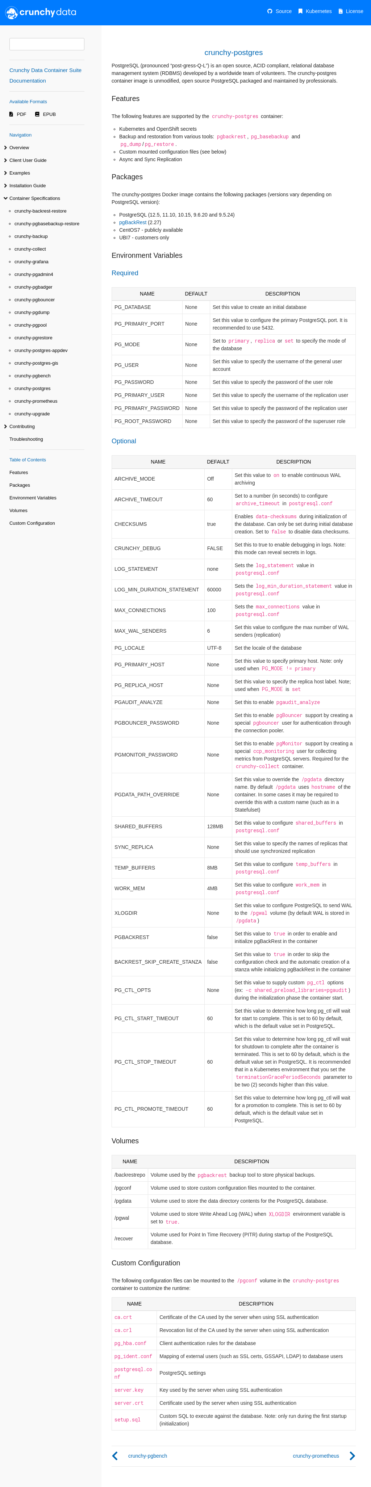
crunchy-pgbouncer (34, 299)
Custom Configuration (32, 523)
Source (284, 11)
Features (18, 472)
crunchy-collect (30, 249)
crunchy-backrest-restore (40, 211)
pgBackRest (132, 222)
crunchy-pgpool (30, 325)
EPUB (49, 114)
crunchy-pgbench (32, 375)
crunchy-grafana (31, 261)
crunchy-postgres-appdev (41, 350)
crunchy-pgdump (32, 312)
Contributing (22, 426)
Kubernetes (319, 11)
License (354, 11)
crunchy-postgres (32, 388)
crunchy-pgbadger (33, 287)
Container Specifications (34, 198)
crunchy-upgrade (32, 413)
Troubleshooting (26, 439)
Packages (19, 485)
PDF (21, 114)
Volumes (18, 510)
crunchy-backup (31, 236)
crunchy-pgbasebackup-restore (46, 223)
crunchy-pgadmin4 (33, 274)
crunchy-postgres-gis (36, 363)
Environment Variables (33, 497)
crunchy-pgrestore (33, 337)
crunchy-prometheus (36, 401)
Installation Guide (27, 185)
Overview (19, 147)
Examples (19, 173)
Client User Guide (28, 160)
